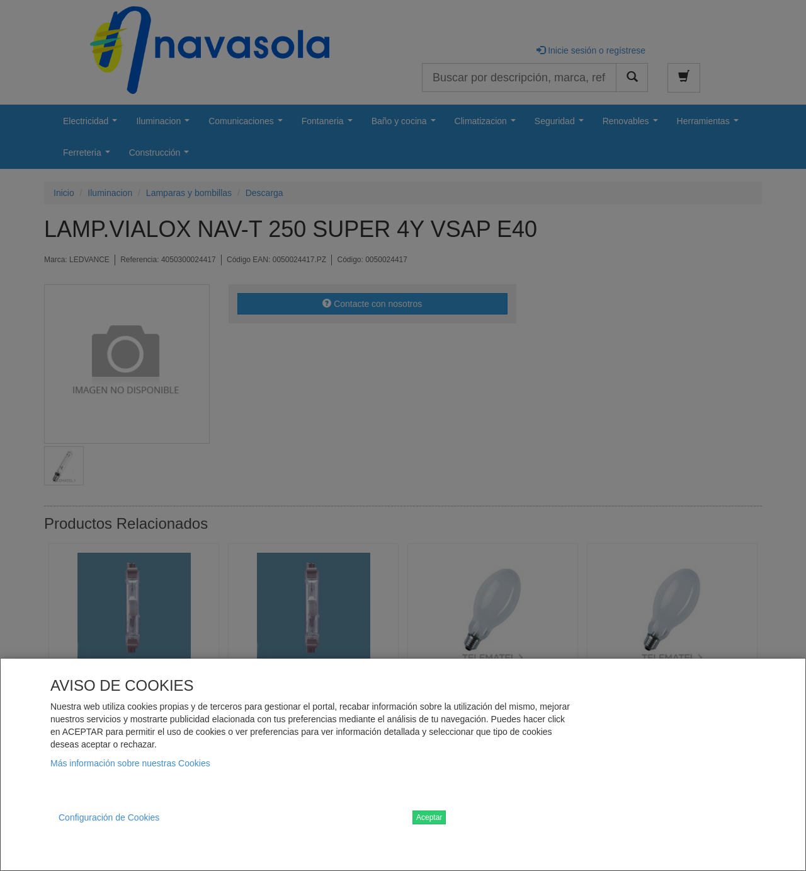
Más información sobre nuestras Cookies (130, 763)
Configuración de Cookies (109, 817)
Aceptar (429, 817)
